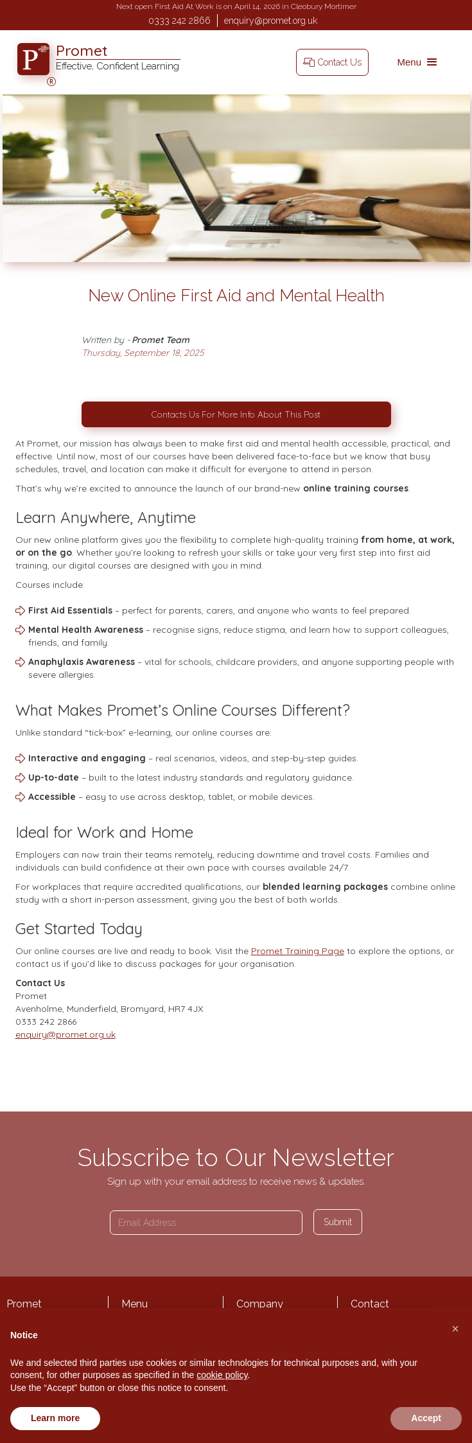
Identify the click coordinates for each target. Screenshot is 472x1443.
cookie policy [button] (222, 1375)
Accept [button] (426, 1418)
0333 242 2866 (179, 20)
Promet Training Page (297, 951)
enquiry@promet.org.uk (270, 20)
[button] (418, 62)
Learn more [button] (55, 1418)
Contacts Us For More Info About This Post (236, 414)
